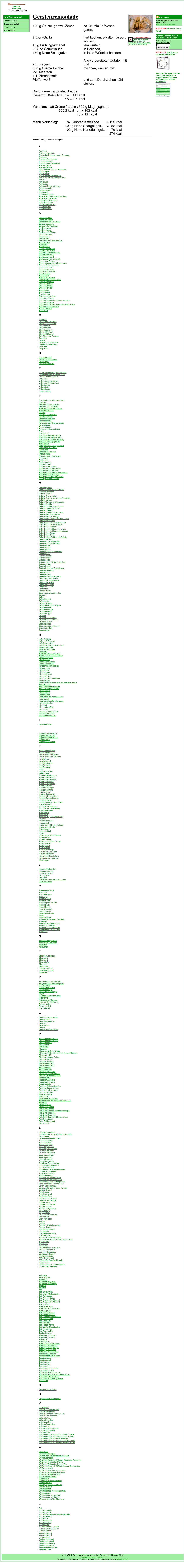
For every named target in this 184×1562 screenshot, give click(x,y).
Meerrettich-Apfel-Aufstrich (49, 923)
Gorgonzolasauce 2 (46, 587)
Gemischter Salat (45, 539)
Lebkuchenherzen (46, 873)
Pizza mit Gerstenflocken (49, 1002)
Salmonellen (44, 1136)
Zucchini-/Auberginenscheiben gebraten (54, 1514)
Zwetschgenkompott (47, 1543)
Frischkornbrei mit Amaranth (50, 456)
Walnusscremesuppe (47, 1454)
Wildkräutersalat (45, 1483)
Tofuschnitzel (44, 1341)
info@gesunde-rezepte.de (92, 1557)
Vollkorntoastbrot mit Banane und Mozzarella (56, 1437)
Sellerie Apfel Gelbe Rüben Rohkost (53, 1188)
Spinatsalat (43, 1246)
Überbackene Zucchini (47, 1390)
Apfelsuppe (43, 184)
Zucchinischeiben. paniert (49, 1529)
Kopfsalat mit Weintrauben (49, 808)
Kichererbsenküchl (46, 782)
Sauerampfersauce (46, 1147)
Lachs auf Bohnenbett (47, 869)
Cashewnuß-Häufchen (47, 322)
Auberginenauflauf (46, 203)
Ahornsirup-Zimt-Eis (47, 153)
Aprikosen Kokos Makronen (50, 186)
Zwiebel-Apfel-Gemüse (48, 1547)
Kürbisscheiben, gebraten (49, 858)
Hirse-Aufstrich (45, 676)
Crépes (42, 340)
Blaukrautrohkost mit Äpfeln (50, 259)
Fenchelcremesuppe (47, 419)
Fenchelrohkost (45, 427)
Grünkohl (42, 616)
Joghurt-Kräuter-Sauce (48, 733)
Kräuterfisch (43, 815)
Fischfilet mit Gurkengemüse (50, 435)
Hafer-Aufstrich (45, 639)
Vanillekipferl (44, 1408)
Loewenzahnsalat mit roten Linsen (52, 879)
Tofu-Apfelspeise (45, 1296)
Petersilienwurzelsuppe (48, 992)
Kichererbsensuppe (46, 788)
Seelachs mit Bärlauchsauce (50, 1178)
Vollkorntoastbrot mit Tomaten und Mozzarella (57, 1443)
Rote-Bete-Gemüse (46, 1107)
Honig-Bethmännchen (47, 715)
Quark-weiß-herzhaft (47, 1021)
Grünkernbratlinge (46, 609)
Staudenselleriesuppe (47, 1252)
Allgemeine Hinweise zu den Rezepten (54, 155)
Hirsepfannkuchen (46, 703)
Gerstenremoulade (46, 570)
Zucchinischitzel (45, 1531)
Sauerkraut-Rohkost (47, 1153)
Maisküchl (43, 892)
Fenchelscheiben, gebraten (49, 429)
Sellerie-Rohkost (45, 1190)
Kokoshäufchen (45, 804)
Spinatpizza (43, 1244)
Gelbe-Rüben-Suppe (47, 533)
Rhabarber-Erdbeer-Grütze (49, 1051)
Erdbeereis (43, 379)
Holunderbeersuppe (46, 713)
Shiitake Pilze (44, 1202)
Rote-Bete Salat (45, 1105)
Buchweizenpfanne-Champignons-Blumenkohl (57, 304)
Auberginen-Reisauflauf (48, 200)
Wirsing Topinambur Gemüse (50, 1485)
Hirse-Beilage (44, 680)
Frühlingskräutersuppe (47, 466)
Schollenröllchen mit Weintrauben (52, 1169)
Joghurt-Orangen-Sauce (48, 738)
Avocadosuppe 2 (45, 209)
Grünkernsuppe (45, 614)
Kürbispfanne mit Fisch (48, 852)
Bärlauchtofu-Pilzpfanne (48, 226)
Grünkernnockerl (45, 611)
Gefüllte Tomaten (45, 500)
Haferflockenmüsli (46, 643)
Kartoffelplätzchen (46, 763)
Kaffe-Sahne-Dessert (47, 751)
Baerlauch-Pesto (45, 218)
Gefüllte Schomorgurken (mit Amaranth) (54, 498)
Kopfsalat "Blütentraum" (48, 806)
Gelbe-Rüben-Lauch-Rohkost (50, 525)
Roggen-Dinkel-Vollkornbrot (50, 1076)
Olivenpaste (43, 966)
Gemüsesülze (44, 560)
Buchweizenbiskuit (46, 298)
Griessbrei (43, 595)
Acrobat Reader (122, 1559)
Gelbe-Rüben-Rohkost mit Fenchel (52, 529)
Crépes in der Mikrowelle (48, 342)
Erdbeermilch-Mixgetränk (49, 383)
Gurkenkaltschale (46, 628)
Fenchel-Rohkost (45, 417)
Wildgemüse (44, 1479)
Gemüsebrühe (44, 545)
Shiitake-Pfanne (45, 1207)
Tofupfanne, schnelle (47, 1337)
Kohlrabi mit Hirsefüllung (48, 796)
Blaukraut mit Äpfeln (47, 251)
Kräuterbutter (44, 813)
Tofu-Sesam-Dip (45, 1329)
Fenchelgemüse (45, 421)
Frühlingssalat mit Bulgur (48, 470)
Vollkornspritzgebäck (47, 1430)
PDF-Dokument (9, 27)
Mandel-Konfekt (45, 899)
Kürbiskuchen (44, 848)
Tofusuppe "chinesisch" (48, 1346)
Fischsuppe (43, 450)
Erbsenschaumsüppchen (48, 377)
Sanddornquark (45, 1143)
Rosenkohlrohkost (46, 1092)
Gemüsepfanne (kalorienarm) (50, 552)
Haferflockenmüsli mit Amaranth (51, 645)
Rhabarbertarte (45, 1067)
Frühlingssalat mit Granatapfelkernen (53, 472)
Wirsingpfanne (44, 1493)
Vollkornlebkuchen (46, 1420)
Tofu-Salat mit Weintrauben (49, 1327)
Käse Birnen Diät (45, 771)
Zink (40, 1508)
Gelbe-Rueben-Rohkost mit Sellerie (53, 537)
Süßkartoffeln (44, 1262)
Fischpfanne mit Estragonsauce (51, 446)
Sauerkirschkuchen (46, 1151)
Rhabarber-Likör (45, 1055)
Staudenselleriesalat (47, 1250)
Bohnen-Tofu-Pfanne (47, 271)
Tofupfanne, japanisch (47, 1335)
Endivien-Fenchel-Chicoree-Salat (52, 375)
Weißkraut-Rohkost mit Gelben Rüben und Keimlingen (60, 1460)
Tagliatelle (43, 1275)
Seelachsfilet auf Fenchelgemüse (52, 1182)
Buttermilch (43, 311)
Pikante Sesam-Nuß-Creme (50, 996)
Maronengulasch (45, 909)
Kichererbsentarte (46, 790)
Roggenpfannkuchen (47, 1080)
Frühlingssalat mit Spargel (49, 475)
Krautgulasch (44, 823)
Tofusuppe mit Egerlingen (49, 1348)
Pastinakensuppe (45, 990)
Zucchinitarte (44, 1537)
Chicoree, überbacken (47, 324)
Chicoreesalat (44, 326)
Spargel (42, 1221)
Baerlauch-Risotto (46, 220)
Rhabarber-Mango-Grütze (49, 1057)
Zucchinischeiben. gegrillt (49, 1527)
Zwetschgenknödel (46, 1541)
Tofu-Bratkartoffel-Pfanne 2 (49, 1302)
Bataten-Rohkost (45, 234)
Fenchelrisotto (44, 425)
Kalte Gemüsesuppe (47, 753)
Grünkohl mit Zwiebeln (47, 618)
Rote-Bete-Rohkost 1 (47, 1113)
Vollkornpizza (44, 1426)
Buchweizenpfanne (46, 302)
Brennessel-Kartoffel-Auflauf (50, 280)
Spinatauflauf (44, 1242)
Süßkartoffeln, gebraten (48, 1266)
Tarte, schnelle (44, 1277)
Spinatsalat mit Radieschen (49, 1248)
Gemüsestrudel (45, 558)
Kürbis (41, 833)
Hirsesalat (43, 705)
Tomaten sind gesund (47, 1354)
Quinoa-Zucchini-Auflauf (48, 1030)
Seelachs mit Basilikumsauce (50, 1180)
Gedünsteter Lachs (46, 492)
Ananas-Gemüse (45, 167)
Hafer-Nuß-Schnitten (47, 641)
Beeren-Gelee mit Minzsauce (50, 240)
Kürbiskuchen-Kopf (46, 850)
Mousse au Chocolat (47, 926)
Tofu (40, 1290)
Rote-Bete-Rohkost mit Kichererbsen (53, 1117)
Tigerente (42, 1286)
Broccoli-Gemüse (45, 286)
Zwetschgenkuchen (46, 1545)
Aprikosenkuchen (45, 190)
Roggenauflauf (44, 1078)
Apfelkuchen (44, 174)
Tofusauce (43, 1339)
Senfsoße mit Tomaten (48, 1198)
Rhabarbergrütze (45, 1059)
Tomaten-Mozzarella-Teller (49, 1356)
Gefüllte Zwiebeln (46, 510)
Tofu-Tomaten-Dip (46, 1331)
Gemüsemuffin (44, 548)
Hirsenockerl (44, 699)
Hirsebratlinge (44, 695)
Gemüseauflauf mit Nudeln (49, 543)
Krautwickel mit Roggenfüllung (51, 825)
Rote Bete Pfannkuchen (48, 1098)
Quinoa (42, 1028)
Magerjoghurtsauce (46, 890)
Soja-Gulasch (44, 1213)
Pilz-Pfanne (43, 998)
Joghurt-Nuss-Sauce (47, 735)
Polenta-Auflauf (45, 1004)
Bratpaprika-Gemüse (47, 278)
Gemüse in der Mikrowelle (49, 541)
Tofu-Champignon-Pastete (49, 1308)
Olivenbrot (43, 964)
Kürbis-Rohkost (45, 844)
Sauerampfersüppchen (48, 1149)
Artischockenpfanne (46, 194)
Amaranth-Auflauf (46, 161)
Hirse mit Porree (45, 674)
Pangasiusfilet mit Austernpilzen (51, 983)
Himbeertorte (44, 670)
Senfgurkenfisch (45, 1196)
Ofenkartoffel (44, 962)
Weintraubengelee (46, 1458)
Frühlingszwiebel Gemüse (49, 479)
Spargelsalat (44, 1231)
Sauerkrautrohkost (46, 1155)
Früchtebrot (43, 460)
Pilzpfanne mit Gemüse (48, 1000)
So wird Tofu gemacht (47, 1209)
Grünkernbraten (45, 607)
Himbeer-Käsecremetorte (49, 666)
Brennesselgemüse (46, 282)
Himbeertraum (44, 672)
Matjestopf (43, 921)
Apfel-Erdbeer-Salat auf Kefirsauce (52, 170)
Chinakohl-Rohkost (46, 334)
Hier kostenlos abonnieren (165, 24)
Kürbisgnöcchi (44, 846)
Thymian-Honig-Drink (47, 1282)
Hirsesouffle (43, 709)
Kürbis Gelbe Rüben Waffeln (50, 835)
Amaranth (43, 157)
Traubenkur (43, 1381)
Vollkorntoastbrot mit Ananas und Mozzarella (56, 1434)
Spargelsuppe (44, 1235)
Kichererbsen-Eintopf (47, 778)
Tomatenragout (45, 1360)
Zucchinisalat (44, 1525)
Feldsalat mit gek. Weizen (49, 404)
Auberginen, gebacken (48, 198)
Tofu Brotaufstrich (46, 1292)
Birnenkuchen (44, 242)
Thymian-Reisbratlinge (48, 1284)
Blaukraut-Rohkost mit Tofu (49, 253)
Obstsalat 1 (43, 958)
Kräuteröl (42, 819)
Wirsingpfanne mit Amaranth (50, 1495)
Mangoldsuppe (45, 907)
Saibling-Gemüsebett (47, 1132)
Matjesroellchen (45, 917)
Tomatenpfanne (45, 1358)
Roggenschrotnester (47, 1082)
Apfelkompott (44, 172)
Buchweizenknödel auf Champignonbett (54, 300)
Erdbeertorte (44, 387)
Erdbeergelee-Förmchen (48, 381)
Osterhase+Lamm (46, 968)
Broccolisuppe (44, 292)
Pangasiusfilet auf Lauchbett (50, 981)
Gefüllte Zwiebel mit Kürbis (49, 508)
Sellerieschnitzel (45, 1194)
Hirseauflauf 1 (44, 691)
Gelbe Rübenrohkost (47, 521)
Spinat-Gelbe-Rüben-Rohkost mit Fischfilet (55, 1240)
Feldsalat (42, 402)
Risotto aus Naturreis (47, 1072)
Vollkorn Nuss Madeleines (49, 1410)
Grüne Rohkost (45, 599)
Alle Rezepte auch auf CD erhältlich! (167, 53)
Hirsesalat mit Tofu (46, 707)
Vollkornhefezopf (45, 1418)
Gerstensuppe (44, 572)
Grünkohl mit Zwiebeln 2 (48, 620)
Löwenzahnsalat (45, 881)
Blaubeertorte (44, 247)
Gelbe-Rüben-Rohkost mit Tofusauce (53, 531)
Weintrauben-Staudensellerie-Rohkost (54, 1456)
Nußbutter (43, 945)
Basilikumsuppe (45, 230)
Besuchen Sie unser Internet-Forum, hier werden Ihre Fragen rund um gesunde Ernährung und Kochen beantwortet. (168, 77)
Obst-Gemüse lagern (47, 956)
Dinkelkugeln (44, 362)
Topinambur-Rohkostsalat (49, 1377)
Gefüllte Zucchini (45, 504)
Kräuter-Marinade (46, 811)
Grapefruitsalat (45, 591)
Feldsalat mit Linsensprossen (50, 408)
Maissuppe (43, 897)
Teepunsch (43, 1279)
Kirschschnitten (45, 792)
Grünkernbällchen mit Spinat (50, 605)
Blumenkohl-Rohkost (47, 261)
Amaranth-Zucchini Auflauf (49, 163)
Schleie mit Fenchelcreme (49, 1163)
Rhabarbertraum (45, 1070)
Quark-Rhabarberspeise (48, 1017)
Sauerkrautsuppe (45, 1157)
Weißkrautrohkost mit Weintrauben (52, 1470)
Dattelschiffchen (45, 357)
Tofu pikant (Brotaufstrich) (49, 1294)
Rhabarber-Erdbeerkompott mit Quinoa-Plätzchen (58, 1053)
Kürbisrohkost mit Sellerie (49, 856)
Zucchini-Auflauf (45, 1516)
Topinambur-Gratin (46, 1370)
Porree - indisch (45, 1006)
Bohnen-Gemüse (45, 267)
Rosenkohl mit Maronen (48, 1090)
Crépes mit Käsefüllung (48, 344)
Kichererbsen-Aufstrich (48, 775)
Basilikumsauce (45, 228)
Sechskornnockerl (46, 1176)
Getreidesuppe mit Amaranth (50, 576)
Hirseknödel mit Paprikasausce (51, 697)
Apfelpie (42, 180)
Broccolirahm (44, 290)
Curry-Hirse (43, 348)
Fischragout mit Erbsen (48, 448)
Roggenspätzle (45, 1084)
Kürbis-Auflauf (44, 837)
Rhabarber (43, 1049)
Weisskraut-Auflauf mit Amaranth (52, 1472)
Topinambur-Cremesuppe (49, 1368)
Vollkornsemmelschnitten (49, 1428)
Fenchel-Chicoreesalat (48, 415)
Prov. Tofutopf (44, 1008)
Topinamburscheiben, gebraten (51, 1379)
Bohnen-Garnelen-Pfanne (49, 265)
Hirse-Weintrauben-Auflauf (49, 687)
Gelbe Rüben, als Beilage (49, 517)
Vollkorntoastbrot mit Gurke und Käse (53, 1439)
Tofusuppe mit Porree (47, 1350)
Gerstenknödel (44, 566)
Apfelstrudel (43, 182)
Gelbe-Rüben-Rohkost (47, 527)
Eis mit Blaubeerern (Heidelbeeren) (52, 373)
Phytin (41, 994)
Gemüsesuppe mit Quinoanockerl (52, 562)
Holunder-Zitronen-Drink (48, 711)
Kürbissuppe (44, 860)
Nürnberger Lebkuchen (48, 943)
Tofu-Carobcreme (46, 1306)
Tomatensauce (44, 1362)
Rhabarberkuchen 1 (46, 1063)
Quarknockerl (44, 1025)
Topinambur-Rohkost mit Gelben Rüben (54, 1374)
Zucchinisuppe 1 (45, 1533)
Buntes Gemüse (45, 309)
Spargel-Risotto (45, 1227)
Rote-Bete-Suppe (46, 1119)
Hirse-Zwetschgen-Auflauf (49, 689)
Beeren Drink (44, 238)
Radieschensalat (45, 1043)
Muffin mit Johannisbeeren (49, 928)
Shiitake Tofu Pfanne (47, 1204)
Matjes (41, 915)
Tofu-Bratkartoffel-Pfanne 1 (49, 1300)
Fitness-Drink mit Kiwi (47, 452)
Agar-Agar (43, 151)
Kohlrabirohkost (45, 800)
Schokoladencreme (46, 1167)
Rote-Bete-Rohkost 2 (47, 1115)
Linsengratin (44, 875)
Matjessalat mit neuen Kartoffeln (51, 919)
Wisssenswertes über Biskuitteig (51, 1499)
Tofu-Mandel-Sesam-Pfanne (50, 1317)
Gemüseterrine (45, 564)
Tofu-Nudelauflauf (46, 1319)
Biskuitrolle (43, 245)
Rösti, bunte (43, 1096)
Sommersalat (44, 1217)
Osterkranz (43, 972)
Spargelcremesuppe (47, 1229)
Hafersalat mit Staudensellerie (51, 656)
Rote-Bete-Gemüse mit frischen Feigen (54, 1111)
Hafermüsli (43, 651)
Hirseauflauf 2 (44, 693)
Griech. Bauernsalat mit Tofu (50, 593)
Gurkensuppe (44, 630)
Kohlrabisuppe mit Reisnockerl (51, 802)
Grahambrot (43, 589)
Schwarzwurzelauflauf (47, 1171)
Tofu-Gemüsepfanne (47, 1315)
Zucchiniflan (43, 1518)
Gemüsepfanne (45, 550)
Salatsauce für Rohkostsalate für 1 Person (55, 1134)
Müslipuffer (43, 932)
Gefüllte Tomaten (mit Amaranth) (51, 502)
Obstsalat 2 (43, 960)
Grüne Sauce (44, 601)
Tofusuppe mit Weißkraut (49, 1352)
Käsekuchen (44, 773)
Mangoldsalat (44, 905)
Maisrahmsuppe (45, 895)
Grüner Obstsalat (45, 603)
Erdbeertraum (44, 389)
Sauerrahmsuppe (45, 1159)
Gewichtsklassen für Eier (48, 578)
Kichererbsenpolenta (47, 784)
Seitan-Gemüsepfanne (48, 1186)
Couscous (43, 338)
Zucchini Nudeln (45, 1510)
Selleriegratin (44, 1192)
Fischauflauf (44, 433)
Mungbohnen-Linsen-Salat (49, 930)
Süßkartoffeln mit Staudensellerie (52, 1264)
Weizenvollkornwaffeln (47, 1476)
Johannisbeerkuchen (47, 742)
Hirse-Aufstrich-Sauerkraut (49, 678)
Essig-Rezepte (44, 391)
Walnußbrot (43, 1452)
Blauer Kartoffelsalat (47, 249)
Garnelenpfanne (45, 488)
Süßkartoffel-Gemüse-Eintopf (50, 1260)
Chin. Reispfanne (45, 330)
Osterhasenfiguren (46, 970)
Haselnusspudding (46, 664)
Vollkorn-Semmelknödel (48, 1416)
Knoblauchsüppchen (47, 794)
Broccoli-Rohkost (45, 288)
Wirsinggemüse (45, 1489)
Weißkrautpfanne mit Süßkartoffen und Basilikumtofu (59, 1466)
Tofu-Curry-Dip (44, 1310)
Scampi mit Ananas (46, 1161)
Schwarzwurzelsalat (47, 1173)
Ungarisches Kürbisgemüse (50, 1399)
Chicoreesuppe (45, 328)
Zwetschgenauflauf (46, 1539)
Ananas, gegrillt (45, 165)
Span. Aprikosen (45, 1219)
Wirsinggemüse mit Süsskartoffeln (52, 1491)
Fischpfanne (44, 444)
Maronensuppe (45, 911)
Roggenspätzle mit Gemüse (50, 1086)
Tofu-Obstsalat (44, 1321)
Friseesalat (43, 458)
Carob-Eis (43, 320)
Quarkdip (42, 1023)
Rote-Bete (43, 1103)
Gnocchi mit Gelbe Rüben (49, 581)
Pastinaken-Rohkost (47, 988)
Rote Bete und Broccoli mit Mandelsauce (55, 1101)
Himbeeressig (44, 668)
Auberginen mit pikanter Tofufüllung (53, 196)
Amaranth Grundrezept (48, 159)
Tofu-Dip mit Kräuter (47, 1313)
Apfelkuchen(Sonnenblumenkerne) (52, 178)
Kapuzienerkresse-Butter (48, 755)
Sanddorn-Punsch (46, 1140)
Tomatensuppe (45, 1364)
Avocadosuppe (45, 207)
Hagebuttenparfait (46, 658)
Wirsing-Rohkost (45, 1487)
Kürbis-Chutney (45, 839)
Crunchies (43, 346)
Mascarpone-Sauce (46, 913)
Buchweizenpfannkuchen (49, 306)
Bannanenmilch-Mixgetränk (49, 222)
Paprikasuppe (44, 986)
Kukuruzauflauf (45, 831)
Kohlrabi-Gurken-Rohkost (49, 798)
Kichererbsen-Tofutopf (47, 780)
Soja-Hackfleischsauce (48, 1215)
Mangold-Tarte (44, 901)
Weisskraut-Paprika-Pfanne (49, 1474)
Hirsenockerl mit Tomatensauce (51, 701)
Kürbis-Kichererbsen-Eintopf (50, 841)
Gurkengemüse (45, 624)
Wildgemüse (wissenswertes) (50, 1481)
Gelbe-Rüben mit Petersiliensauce (52, 523)
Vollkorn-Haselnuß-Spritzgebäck (51, 1414)
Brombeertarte (44, 294)
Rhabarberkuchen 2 (46, 1065)
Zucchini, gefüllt (45, 1512)
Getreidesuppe (45, 574)
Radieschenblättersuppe (48, 1039)
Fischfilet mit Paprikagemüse (50, 437)
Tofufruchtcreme (45, 1333)
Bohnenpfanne (44, 273)
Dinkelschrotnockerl (46, 364)
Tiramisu (42, 1288)
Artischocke (43, 192)
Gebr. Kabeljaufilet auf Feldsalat (51, 490)
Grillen (41, 597)
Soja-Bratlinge (44, 1211)
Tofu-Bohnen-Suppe (47, 1298)
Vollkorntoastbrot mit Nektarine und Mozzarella (57, 1441)
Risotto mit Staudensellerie (49, 1074)
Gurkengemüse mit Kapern (49, 626)
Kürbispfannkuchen (46, 854)
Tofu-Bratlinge (44, 1304)
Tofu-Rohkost (44, 1323)
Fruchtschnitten (45, 462)
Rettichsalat (43, 1047)
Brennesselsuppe (46, 284)
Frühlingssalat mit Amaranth (50, 468)
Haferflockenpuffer (46, 647)
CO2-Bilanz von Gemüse (49, 336)
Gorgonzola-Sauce (46, 585)
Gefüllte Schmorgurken (48, 496)
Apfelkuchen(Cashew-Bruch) (50, 176)
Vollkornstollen (44, 1432)
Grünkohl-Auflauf (45, 622)
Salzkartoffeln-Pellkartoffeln (49, 1138)
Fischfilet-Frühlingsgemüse (49, 442)
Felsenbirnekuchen (46, 411)
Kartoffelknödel (45, 761)
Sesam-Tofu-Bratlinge (47, 1200)
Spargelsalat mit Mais (47, 1233)
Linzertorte (43, 877)
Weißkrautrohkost (46, 1468)
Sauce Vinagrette (45, 1145)
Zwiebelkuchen (45, 1549)
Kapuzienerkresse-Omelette (50, 757)
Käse (41, 769)
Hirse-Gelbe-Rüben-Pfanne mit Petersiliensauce (58, 682)
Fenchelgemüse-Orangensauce (51, 423)
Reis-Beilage (44, 1045)
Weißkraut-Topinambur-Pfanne (51, 1462)
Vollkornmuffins (45, 1422)
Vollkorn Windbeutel (47, 1412)
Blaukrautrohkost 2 (46, 257)
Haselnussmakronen (47, 662)
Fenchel (42, 413)
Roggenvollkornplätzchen (49, 1088)
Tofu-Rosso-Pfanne (46, 1325)
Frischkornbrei (44, 454)
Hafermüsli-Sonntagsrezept (49, 654)
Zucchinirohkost (45, 1523)
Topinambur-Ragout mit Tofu (50, 1372)
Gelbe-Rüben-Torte (46, 535)
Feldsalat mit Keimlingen (48, 406)
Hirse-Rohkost (44, 684)
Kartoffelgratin (44, 759)
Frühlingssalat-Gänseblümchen (51, 477)
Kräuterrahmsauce (46, 821)
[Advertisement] (65, 7)
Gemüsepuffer (44, 554)
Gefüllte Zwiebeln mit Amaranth (51, 512)
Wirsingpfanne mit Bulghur (49, 1497)
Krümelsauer (44, 829)
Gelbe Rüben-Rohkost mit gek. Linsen (54, 519)
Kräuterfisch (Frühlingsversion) (51, 817)
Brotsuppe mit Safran (47, 296)
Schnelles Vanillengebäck (49, 1165)
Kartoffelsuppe (44, 767)
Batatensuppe (44, 236)
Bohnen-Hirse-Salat (46, 269)
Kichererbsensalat (46, 786)
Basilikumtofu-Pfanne (47, 232)
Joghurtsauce (44, 740)
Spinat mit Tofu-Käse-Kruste (50, 1237)
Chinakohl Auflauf (46, 332)
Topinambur (43, 1366)
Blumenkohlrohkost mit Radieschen (53, 263)
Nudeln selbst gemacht (48, 941)
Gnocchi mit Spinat (46, 583)
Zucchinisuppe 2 (45, 1535)
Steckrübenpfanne (46, 1256)
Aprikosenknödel (45, 188)
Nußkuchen (43, 947)
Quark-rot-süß (44, 1019)
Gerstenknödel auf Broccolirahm (51, 568)
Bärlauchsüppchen (46, 224)
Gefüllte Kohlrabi (45, 494)
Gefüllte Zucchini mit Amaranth (51, 506)
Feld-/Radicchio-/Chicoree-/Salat (51, 400)
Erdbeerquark (44, 385)
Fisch (41, 431)
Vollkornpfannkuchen (47, 1424)
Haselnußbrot (44, 660)
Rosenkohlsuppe (45, 1094)
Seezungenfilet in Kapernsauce (51, 1184)
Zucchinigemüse (45, 1521)
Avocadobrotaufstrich (47, 205)
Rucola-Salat (44, 1123)
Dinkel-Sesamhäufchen (48, 360)
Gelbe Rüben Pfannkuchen (49, 514)
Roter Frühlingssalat (47, 1121)
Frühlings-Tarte (45, 464)
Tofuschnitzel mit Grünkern (49, 1343)
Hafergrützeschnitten (47, 649)
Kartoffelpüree (44, 765)
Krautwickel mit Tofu (47, 827)
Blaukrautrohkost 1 (46, 255)
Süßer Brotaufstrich (46, 1258)
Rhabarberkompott (46, 1061)
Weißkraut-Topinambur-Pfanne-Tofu (53, 1464)
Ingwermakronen (45, 724)
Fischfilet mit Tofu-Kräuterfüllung (51, 439)
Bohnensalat (44, 276)
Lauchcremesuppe (46, 871)
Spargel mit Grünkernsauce (49, 1225)
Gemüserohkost (45, 556)
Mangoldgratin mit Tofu (48, 903)
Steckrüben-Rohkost (47, 1254)
